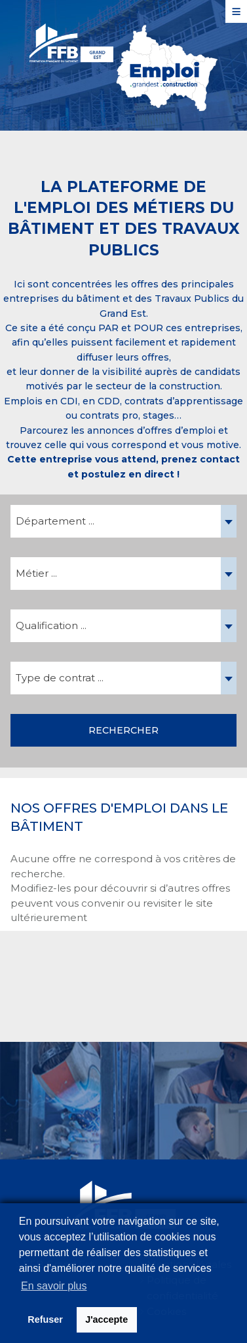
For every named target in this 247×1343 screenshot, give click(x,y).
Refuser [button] (45, 1319)
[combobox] (123, 521)
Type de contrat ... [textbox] (60, 678)
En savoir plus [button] (54, 1285)
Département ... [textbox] (55, 521)
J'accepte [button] (106, 1319)
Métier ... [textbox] (36, 573)
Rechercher (123, 730)
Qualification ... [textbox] (51, 625)
